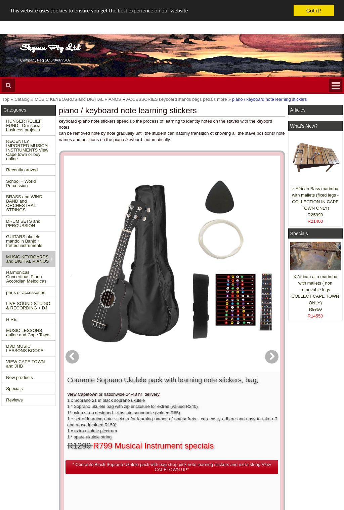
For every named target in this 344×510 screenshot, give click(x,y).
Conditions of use (94, 442)
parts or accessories (25, 292)
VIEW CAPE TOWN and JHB (25, 364)
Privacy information (95, 454)
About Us (229, 436)
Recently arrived (22, 169)
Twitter (307, 451)
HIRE (11, 319)
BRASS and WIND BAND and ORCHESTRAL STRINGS (24, 203)
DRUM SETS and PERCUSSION (23, 223)
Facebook (310, 439)
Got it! (313, 10)
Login (153, 442)
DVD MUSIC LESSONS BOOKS (24, 348)
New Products (18, 442)
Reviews (14, 399)
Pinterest (300, 466)
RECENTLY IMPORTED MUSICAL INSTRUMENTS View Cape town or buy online (28, 150)
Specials (14, 388)
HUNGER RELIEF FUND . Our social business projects (23, 125)
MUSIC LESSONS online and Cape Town (27, 332)
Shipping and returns (97, 448)
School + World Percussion (21, 183)
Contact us (87, 436)
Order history (161, 448)
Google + (301, 460)
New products (19, 377)
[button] (204, 271)
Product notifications (168, 454)
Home (10, 436)
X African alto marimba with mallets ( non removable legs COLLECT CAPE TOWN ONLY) (315, 289)
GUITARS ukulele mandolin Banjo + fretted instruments (24, 241)
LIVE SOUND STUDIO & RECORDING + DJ (28, 305)
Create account (163, 436)
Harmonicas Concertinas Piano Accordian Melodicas (26, 277)
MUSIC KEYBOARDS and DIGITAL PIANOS (27, 259)
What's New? (304, 126)
